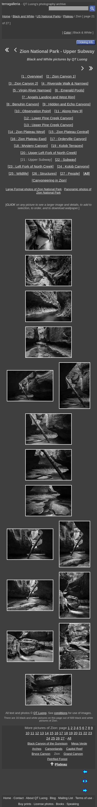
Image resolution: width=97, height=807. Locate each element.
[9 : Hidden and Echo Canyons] (66, 104)
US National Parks (48, 16)
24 (48, 738)
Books (60, 804)
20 (76, 733)
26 (58, 738)
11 (32, 733)
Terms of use (83, 798)
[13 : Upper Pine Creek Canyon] (48, 125)
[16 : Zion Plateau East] (28, 139)
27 (62, 738)
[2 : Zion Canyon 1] (60, 76)
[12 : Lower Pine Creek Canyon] (48, 118)
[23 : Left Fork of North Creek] (31, 166)
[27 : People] (70, 173)
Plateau (68, 16)
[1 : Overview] (32, 76)
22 (85, 733)
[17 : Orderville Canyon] (68, 139)
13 (42, 733)
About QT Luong (36, 798)
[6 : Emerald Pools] (69, 90)
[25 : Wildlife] (18, 173)
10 (27, 733)
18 (66, 733)
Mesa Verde (79, 743)
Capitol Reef (74, 748)
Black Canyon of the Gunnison (48, 743)
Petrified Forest (57, 759)
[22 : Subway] (65, 159)
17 (61, 733)
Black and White (23, 16)
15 (52, 733)
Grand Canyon (73, 753)
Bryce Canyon (41, 753)
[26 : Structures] (44, 173)
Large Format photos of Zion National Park (34, 189)
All (69, 738)
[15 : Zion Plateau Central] (69, 132)
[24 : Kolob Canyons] (73, 166)
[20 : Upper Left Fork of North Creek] (48, 153)
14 (47, 733)
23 (90, 733)
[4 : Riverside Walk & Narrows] (65, 83)
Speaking (72, 804)
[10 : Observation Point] (33, 111)
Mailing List (65, 798)
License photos (44, 804)
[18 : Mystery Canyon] (31, 146)
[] (86, 173)
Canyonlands (53, 748)
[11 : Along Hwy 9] (68, 111)
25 (53, 738)
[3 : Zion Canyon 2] (23, 83)
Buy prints (24, 804)
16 (56, 733)
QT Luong (39, 713)
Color (67, 32)
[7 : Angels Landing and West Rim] (48, 97)
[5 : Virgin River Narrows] (32, 90)
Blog (53, 798)
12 (37, 733)
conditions (60, 713)
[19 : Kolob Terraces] (67, 146)
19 (71, 733)
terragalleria (11, 4)
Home (6, 16)
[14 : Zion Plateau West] (26, 132)
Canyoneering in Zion (49, 180)
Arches (36, 748)
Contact (18, 798)
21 (80, 733)
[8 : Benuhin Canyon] (23, 104)
